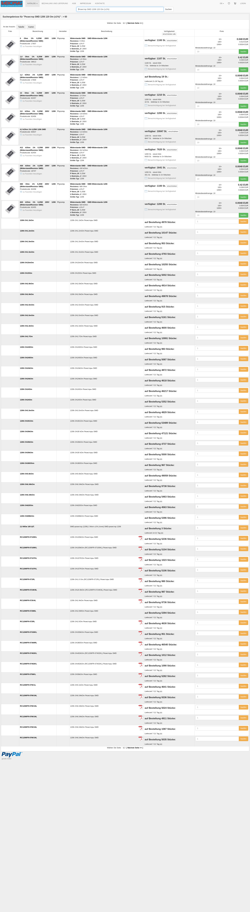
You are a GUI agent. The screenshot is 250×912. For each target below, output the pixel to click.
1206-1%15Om (26, 273)
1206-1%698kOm (27, 516)
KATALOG (32, 3)
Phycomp (61, 38)
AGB (74, 3)
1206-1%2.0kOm (27, 284)
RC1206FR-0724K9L (28, 590)
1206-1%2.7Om (26, 336)
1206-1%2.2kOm (27, 326)
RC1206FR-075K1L (28, 685)
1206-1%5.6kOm (27, 474)
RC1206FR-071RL (27, 579)
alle (169, 34)
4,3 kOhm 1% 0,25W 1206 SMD (33, 129)
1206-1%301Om (26, 421)
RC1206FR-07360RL (28, 643)
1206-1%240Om (26, 347)
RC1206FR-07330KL (28, 632)
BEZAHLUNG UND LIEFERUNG (55, 3)
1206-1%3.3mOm (27, 410)
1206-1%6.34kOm (27, 484)
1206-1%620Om (26, 505)
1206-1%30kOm (26, 431)
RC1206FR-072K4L (28, 600)
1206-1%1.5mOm (27, 241)
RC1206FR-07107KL (28, 558)
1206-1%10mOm (27, 263)
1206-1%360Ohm (27, 463)
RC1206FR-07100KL (28, 537)
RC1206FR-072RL (27, 621)
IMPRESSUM (85, 3)
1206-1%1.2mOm (27, 231)
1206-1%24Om (26, 389)
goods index (6, 759)
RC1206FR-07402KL (28, 653)
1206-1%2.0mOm (27, 305)
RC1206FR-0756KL (28, 674)
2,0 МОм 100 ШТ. (27, 526)
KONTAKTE (100, 3)
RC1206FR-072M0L (28, 611)
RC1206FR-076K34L (28, 695)
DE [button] (222, 3)
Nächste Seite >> (134, 23)
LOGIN (243, 3)
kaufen (243, 51)
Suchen (168, 9)
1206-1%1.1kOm (27, 220)
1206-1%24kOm (26, 368)
